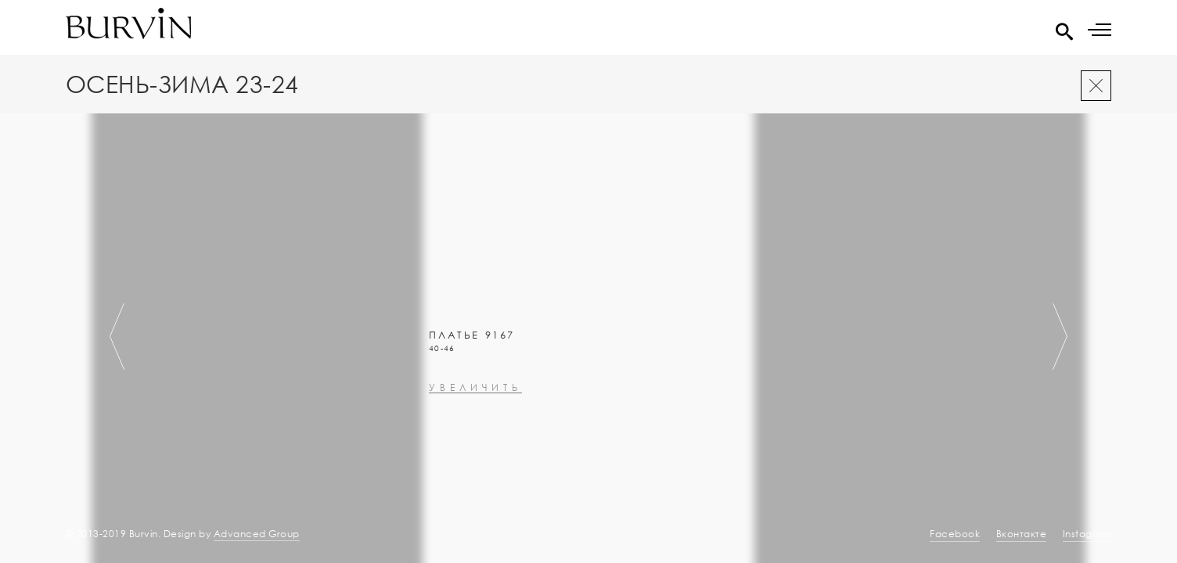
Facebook (955, 533)
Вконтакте (1021, 533)
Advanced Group (257, 533)
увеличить (475, 483)
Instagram (1087, 533)
